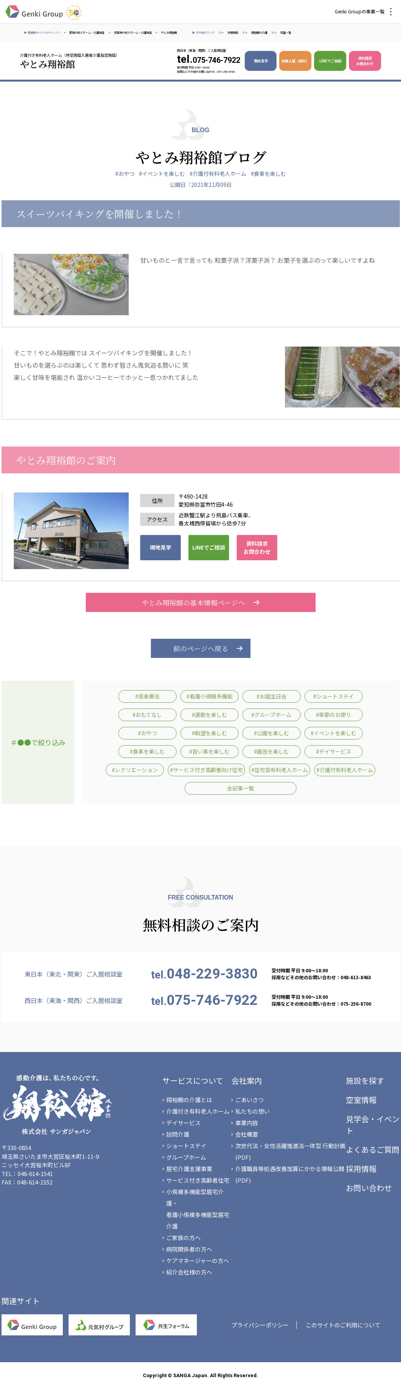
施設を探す (365, 1080)
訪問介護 (177, 1134)
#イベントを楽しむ (162, 173)
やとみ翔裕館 (169, 32)
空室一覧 (285, 32)
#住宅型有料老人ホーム (279, 770)
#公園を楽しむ (271, 733)
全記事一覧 (240, 788)
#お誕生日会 (271, 696)
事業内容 (246, 1123)
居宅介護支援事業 (189, 1169)
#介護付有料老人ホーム (218, 173)
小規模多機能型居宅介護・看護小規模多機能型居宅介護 (197, 1209)
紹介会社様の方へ (189, 1272)
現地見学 (261, 61)
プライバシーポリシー (260, 1325)
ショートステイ (186, 1146)
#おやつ (124, 173)
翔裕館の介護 (259, 32)
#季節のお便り (333, 714)
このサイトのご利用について (343, 1325)
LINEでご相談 (330, 61)
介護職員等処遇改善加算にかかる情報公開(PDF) (289, 1174)
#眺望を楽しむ (209, 733)
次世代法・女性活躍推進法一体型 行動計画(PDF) (290, 1151)
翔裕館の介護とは (189, 1100)
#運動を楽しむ (209, 714)
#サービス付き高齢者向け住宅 (206, 770)
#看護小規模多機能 (209, 696)
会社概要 (246, 1134)
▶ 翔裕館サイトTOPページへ (42, 32)
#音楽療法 (147, 696)
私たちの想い (252, 1111)
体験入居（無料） (295, 61)
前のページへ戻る (200, 648)
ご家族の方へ (183, 1238)
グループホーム (186, 1157)
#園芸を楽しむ (271, 751)
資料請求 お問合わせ (364, 61)
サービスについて (192, 1080)
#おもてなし (147, 714)
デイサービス (183, 1123)
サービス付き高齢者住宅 (197, 1180)
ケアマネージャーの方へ (197, 1260)
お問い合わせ (369, 1187)
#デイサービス (333, 751)
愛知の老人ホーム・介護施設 (87, 32)
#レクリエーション (135, 770)
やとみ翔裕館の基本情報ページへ (201, 602)
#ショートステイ (333, 696)
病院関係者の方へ (189, 1249)
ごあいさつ (249, 1100)
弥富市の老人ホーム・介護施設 (133, 32)
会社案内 (246, 1080)
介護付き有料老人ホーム (197, 1111)
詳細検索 (233, 32)
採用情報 (361, 1168)
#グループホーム (271, 714)
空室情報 (361, 1099)
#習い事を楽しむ (209, 751)
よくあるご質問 (372, 1149)
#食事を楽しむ (268, 173)
